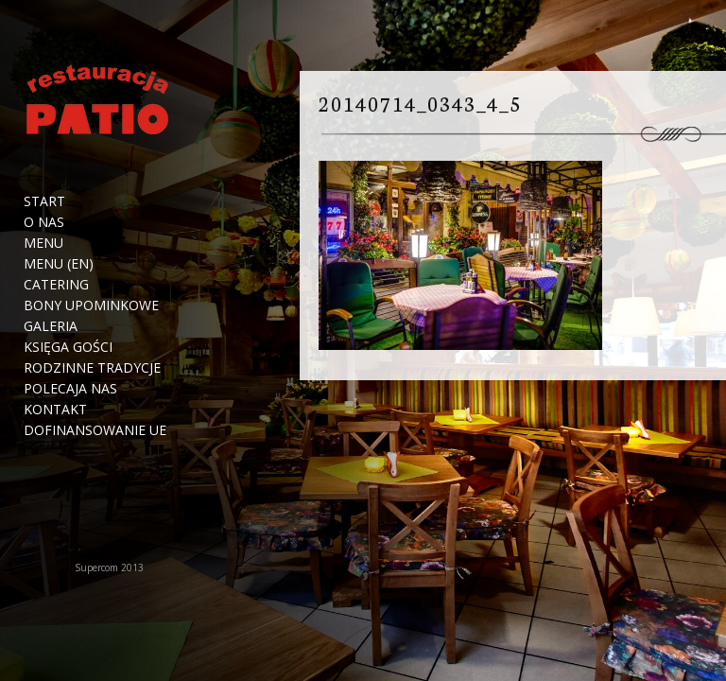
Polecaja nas (70, 388)
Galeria (51, 326)
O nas (44, 222)
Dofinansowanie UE (95, 430)
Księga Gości (68, 347)
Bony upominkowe (91, 305)
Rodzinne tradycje (92, 367)
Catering (56, 284)
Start (44, 201)
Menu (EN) (59, 263)
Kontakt (55, 409)
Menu (43, 243)
